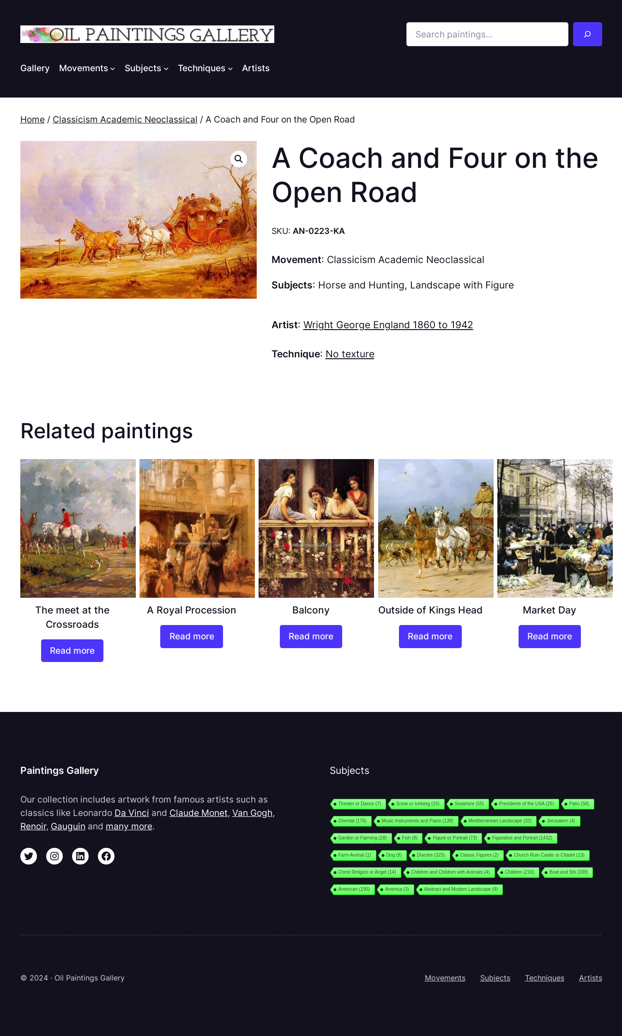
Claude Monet (198, 812)
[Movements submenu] (112, 68)
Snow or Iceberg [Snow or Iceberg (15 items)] (417, 803)
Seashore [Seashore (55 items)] (469, 803)
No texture (350, 354)
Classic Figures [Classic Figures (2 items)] (479, 855)
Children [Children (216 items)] (519, 872)
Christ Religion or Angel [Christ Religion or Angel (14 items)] (367, 872)
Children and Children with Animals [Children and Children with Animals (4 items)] (450, 872)
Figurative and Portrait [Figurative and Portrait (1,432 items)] (522, 837)
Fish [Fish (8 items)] (410, 837)
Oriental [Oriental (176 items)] (352, 820)
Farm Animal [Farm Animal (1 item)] (354, 855)
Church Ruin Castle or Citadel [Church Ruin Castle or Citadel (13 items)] (549, 855)
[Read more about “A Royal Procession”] (191, 636)
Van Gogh (252, 812)
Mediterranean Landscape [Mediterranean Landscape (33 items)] (500, 820)
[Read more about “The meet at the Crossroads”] (72, 650)
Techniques (544, 977)
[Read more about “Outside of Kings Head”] (430, 636)
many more (129, 826)
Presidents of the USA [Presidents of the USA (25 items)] (526, 803)
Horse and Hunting (361, 285)
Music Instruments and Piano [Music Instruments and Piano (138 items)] (417, 820)
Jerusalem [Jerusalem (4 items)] (561, 820)
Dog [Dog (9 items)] (394, 855)
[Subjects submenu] (166, 68)
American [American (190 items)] (354, 889)
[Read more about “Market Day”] (550, 636)
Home (32, 119)
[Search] (587, 34)
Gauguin (68, 826)
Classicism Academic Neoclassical (125, 119)
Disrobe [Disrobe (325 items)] (431, 855)
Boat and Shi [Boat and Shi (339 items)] (569, 872)
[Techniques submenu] (230, 68)
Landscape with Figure (462, 285)
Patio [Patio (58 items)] (579, 803)
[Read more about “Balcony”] (311, 636)
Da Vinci (132, 812)
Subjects (495, 977)
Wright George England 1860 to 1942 (388, 325)
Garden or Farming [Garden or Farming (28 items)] (362, 837)
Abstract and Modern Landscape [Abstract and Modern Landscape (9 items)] (461, 889)
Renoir (33, 826)
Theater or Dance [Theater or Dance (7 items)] (359, 803)
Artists (590, 977)
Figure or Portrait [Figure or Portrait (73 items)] (455, 837)
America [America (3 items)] (397, 889)
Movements (445, 977)
